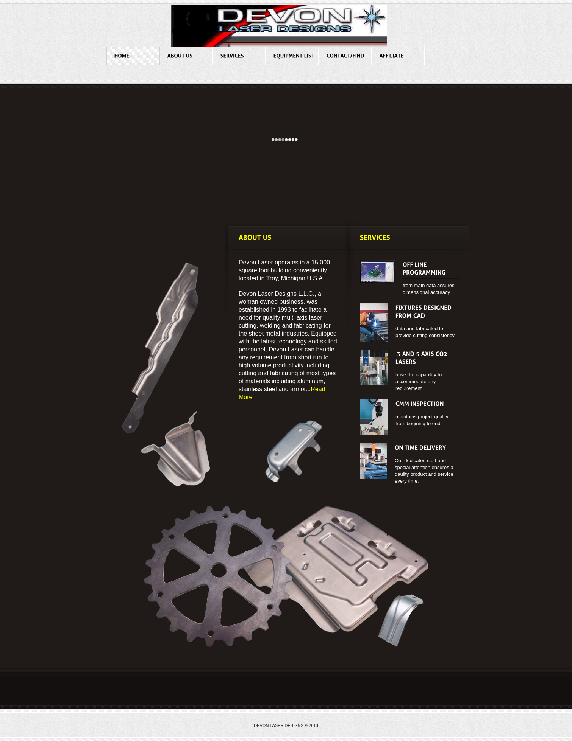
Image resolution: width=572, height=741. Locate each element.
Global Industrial (279, 26)
